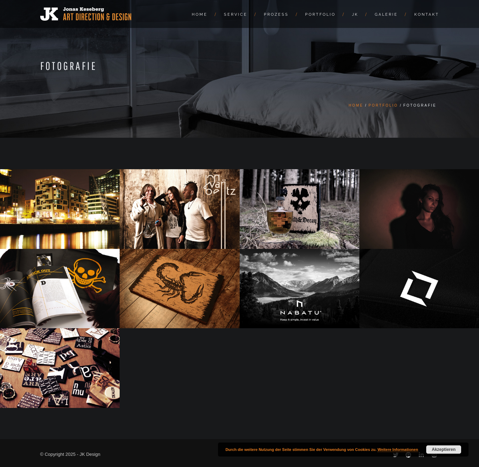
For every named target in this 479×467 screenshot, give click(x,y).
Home (199, 14)
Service (235, 14)
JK (355, 14)
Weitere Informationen (398, 449)
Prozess (276, 14)
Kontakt (426, 14)
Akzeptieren (444, 449)
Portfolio (320, 14)
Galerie (386, 14)
